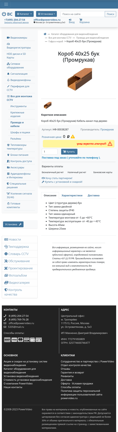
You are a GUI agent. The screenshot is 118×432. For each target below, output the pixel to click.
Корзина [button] (84, 21)
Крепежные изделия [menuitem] (17, 114)
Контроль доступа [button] (19, 161)
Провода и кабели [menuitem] (17, 124)
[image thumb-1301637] (47, 105)
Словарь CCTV (16, 254)
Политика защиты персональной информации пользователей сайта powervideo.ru (81, 394)
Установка (13, 224)
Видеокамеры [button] (17, 37)
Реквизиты (67, 376)
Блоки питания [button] (17, 155)
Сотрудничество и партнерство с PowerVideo (87, 361)
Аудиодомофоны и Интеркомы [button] (19, 175)
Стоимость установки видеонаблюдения (28, 380)
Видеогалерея (17, 283)
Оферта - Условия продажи (77, 383)
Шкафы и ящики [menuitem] (20, 132)
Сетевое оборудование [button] (15, 65)
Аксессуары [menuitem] (15, 167)
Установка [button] (45, 14)
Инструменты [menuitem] (18, 106)
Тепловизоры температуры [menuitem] (16, 146)
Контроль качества (13, 292)
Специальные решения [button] (16, 185)
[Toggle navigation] (6, 4)
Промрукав (107, 129)
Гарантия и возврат (72, 372)
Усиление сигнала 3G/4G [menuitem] (19, 195)
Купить (69, 151)
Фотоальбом (15, 275)
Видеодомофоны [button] (19, 80)
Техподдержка (16, 247)
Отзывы (65, 368)
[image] (78, 81)
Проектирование (18, 268)
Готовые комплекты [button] (13, 205)
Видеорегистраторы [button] (19, 46)
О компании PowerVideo (18, 383)
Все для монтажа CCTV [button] (19, 98)
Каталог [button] (23, 14)
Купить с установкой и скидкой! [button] (62, 181)
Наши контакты (13, 387)
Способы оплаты (71, 387)
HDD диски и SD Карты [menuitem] (16, 55)
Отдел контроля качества (76, 365)
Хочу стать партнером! (57, 178)
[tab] (50, 195)
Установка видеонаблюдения (21, 376)
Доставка (66, 380)
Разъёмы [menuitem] (15, 138)
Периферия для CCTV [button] (18, 88)
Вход (72, 21)
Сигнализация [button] (17, 73)
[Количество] (49, 152)
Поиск (110, 14)
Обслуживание (17, 261)
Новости (12, 239)
